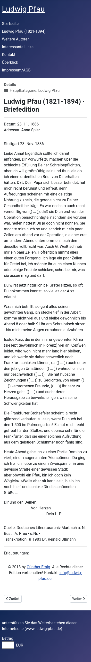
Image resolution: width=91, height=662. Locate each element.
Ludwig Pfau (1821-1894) (24, 31)
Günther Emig (38, 567)
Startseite (10, 23)
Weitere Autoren (16, 39)
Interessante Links (17, 47)
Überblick (10, 62)
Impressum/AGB (16, 70)
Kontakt (8, 54)
